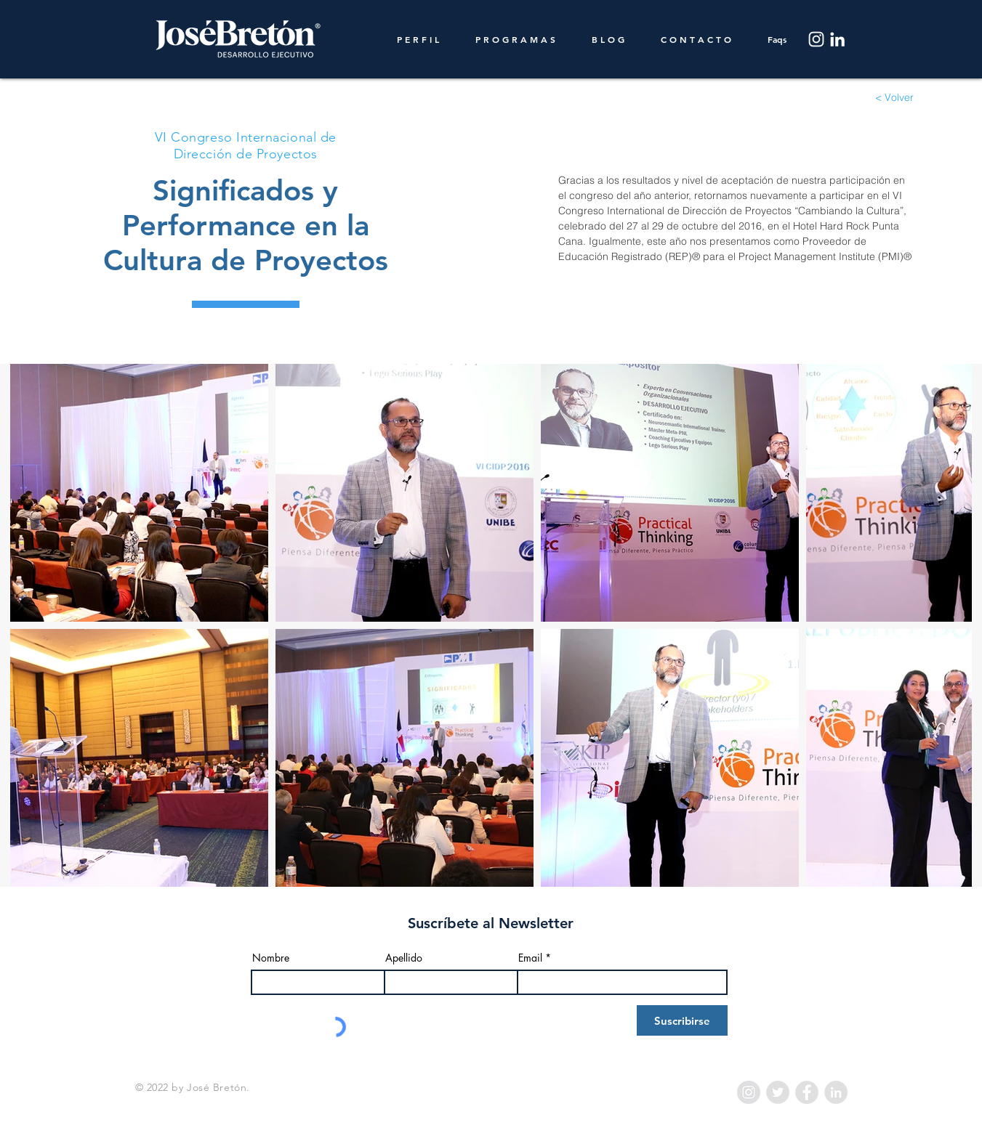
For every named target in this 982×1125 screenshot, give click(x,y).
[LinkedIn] (837, 39)
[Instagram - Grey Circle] (748, 1092)
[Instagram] (816, 39)
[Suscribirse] (682, 1020)
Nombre (270, 958)
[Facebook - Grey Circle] (806, 1092)
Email (530, 958)
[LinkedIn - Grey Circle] (836, 1092)
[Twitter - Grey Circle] (777, 1092)
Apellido (403, 958)
